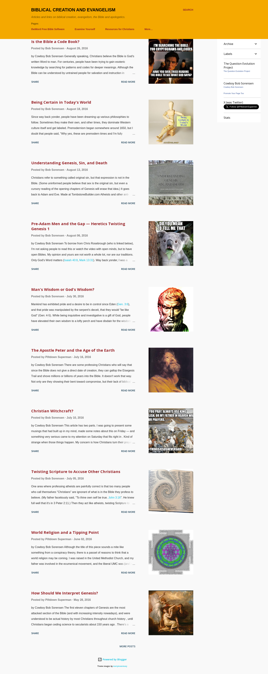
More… (149, 29)
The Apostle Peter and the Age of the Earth (73, 350)
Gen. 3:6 (123, 304)
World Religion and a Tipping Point (65, 532)
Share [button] (35, 81)
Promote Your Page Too (234, 93)
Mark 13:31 (86, 260)
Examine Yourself (85, 29)
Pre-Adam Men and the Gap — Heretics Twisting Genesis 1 (78, 226)
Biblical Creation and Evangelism (73, 9)
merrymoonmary (120, 666)
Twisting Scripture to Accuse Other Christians (75, 471)
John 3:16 (114, 497)
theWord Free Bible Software (48, 29)
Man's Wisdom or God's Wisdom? (62, 289)
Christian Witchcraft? (52, 410)
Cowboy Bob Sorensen (233, 87)
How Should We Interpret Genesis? (64, 593)
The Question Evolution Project (237, 71)
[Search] (188, 10)
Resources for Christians (119, 29)
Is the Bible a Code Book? (55, 41)
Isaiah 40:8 (71, 260)
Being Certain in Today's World (61, 102)
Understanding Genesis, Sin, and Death (69, 162)
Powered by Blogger (112, 659)
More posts (127, 646)
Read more (128, 81)
